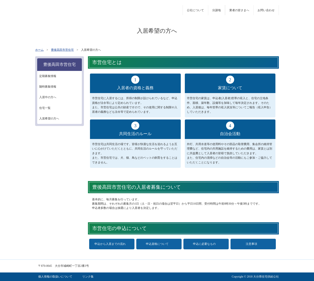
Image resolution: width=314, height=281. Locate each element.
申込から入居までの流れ (110, 243)
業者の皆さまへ (239, 10)
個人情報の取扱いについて (55, 276)
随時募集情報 (47, 86)
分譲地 (216, 10)
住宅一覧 (45, 108)
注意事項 (251, 243)
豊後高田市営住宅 (62, 49)
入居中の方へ (47, 97)
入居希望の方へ (49, 118)
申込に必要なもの (204, 243)
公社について (195, 10)
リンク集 (88, 276)
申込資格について (157, 243)
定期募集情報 (47, 76)
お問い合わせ (266, 10)
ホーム (39, 49)
